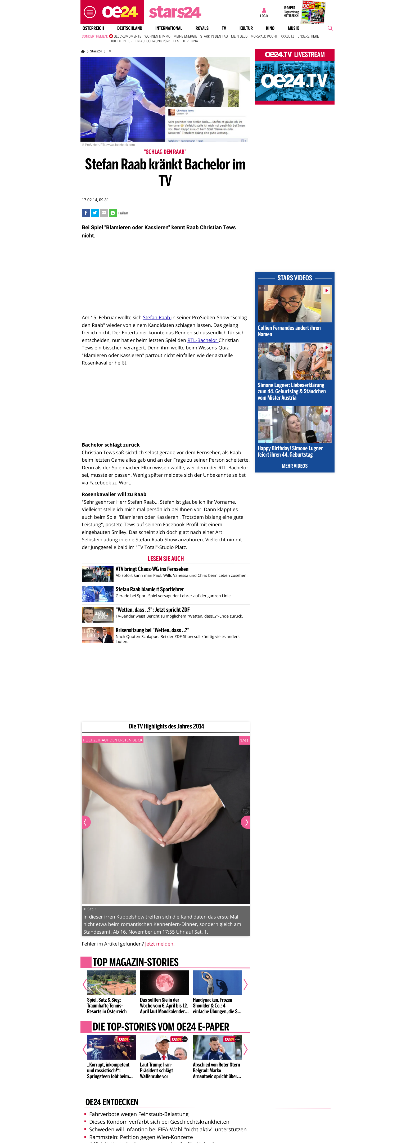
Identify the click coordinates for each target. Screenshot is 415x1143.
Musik (293, 28)
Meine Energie (185, 36)
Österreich (93, 28)
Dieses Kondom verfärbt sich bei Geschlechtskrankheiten (156, 1121)
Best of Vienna (185, 41)
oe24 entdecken (111, 1103)
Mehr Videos (295, 466)
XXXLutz (287, 36)
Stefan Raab (157, 317)
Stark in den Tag (214, 36)
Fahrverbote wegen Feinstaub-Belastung (136, 1114)
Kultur (246, 28)
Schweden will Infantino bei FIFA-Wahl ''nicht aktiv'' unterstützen (165, 1129)
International (168, 28)
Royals (202, 28)
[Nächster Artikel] (242, 984)
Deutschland (129, 28)
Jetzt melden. (159, 943)
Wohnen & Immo (157, 36)
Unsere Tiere (308, 36)
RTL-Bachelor (203, 340)
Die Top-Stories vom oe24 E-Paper (161, 1027)
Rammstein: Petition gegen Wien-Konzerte (138, 1137)
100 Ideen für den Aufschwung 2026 (140, 41)
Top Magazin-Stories (136, 963)
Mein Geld (239, 36)
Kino (270, 28)
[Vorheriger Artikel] (88, 984)
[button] (88, 12)
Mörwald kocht (264, 36)
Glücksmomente (127, 36)
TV (224, 28)
